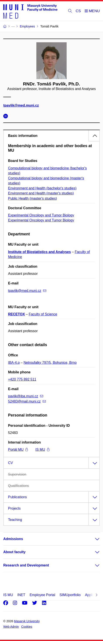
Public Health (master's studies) (32, 198)
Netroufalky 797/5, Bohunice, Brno (50, 362)
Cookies (26, 626)
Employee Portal (42, 595)
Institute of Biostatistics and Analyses (39, 252)
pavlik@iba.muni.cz (25, 396)
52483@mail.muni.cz (27, 401)
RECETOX (16, 314)
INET (21, 595)
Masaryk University (27, 621)
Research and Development (26, 565)
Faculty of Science (43, 314)
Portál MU (18, 449)
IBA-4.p (14, 362)
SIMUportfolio (70, 595)
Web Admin (11, 626)
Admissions (13, 539)
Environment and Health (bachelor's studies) (42, 188)
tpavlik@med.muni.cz (21, 105)
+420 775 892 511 (22, 379)
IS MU (42, 449)
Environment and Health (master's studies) (41, 193)
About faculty (14, 552)
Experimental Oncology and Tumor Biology (41, 215)
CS (78, 11)
